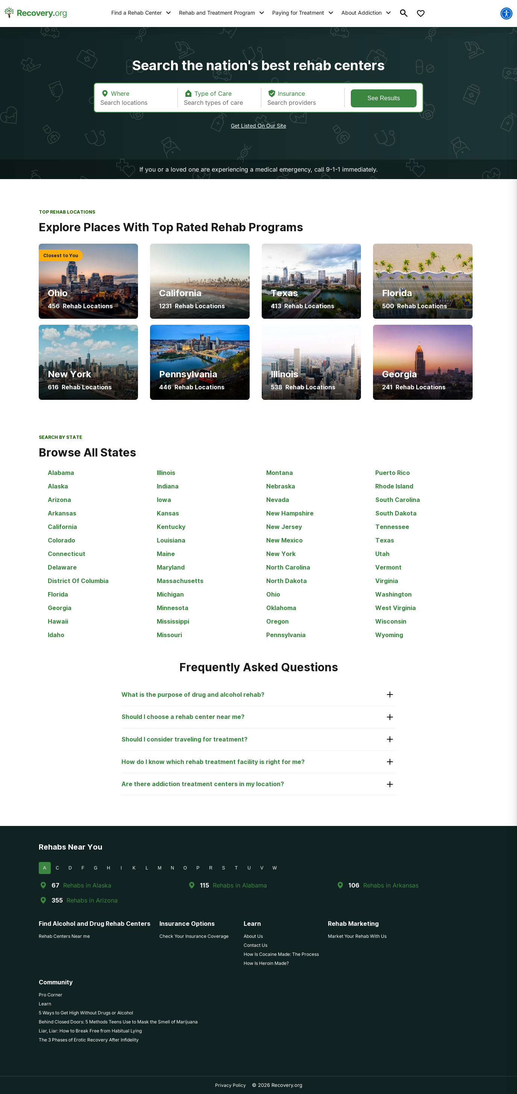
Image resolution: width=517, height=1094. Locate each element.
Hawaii (58, 621)
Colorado (61, 540)
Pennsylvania (286, 635)
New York (281, 554)
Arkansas (62, 513)
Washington (393, 594)
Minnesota (172, 608)
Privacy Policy (230, 1085)
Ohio (273, 594)
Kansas (168, 513)
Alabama (61, 472)
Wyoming (389, 635)
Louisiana (171, 540)
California (62, 526)
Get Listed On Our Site (258, 125)
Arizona (59, 499)
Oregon (277, 621)
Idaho (56, 635)
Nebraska (280, 486)
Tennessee (392, 526)
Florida (58, 594)
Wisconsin (390, 621)
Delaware (62, 567)
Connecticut (66, 554)
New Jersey (284, 526)
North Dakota (286, 581)
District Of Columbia (78, 581)
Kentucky (171, 526)
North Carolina (288, 567)
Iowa (164, 499)
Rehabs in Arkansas (390, 885)
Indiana (168, 486)
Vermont (388, 567)
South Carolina (397, 499)
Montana (279, 472)
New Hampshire (290, 513)
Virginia (386, 581)
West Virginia (395, 608)
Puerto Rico (392, 472)
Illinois (166, 472)
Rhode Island (394, 486)
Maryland (171, 567)
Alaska (58, 486)
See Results (383, 98)
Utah (382, 554)
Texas (384, 540)
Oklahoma (281, 608)
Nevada (277, 499)
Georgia (59, 608)
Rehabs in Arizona (92, 900)
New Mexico (284, 540)
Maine (166, 554)
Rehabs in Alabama (240, 885)
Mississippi (173, 621)
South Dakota (396, 513)
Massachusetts (180, 581)
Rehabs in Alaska (87, 885)
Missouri (169, 635)
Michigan (170, 594)
